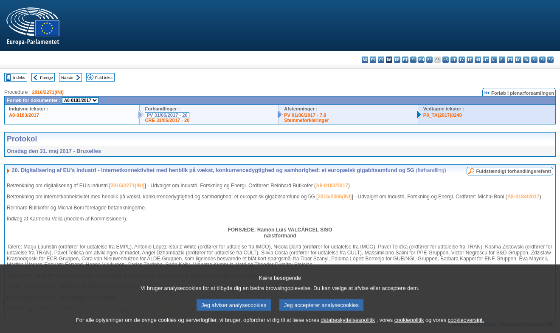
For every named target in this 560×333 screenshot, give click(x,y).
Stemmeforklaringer (306, 120)
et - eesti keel (405, 59)
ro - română (518, 59)
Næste (67, 77)
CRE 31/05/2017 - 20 (167, 120)
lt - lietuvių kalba (470, 59)
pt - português (510, 59)
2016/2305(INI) (335, 197)
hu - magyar (478, 59)
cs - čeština (381, 59)
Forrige (46, 77)
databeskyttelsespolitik (348, 326)
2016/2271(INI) (48, 92)
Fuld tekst (104, 77)
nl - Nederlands (494, 59)
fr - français (429, 59)
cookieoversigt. (466, 326)
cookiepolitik (409, 326)
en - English (421, 59)
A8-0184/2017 (523, 197)
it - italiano (453, 59)
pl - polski (502, 59)
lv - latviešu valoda (462, 59)
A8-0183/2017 (24, 115)
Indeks (19, 77)
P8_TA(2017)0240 (442, 115)
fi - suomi (542, 59)
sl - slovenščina (534, 59)
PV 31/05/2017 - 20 (166, 115)
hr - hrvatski (445, 59)
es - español (373, 59)
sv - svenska (550, 59)
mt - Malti (486, 59)
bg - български (365, 59)
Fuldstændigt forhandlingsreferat (513, 171)
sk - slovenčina (526, 59)
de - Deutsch (397, 59)
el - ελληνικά (413, 59)
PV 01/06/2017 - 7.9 (305, 115)
